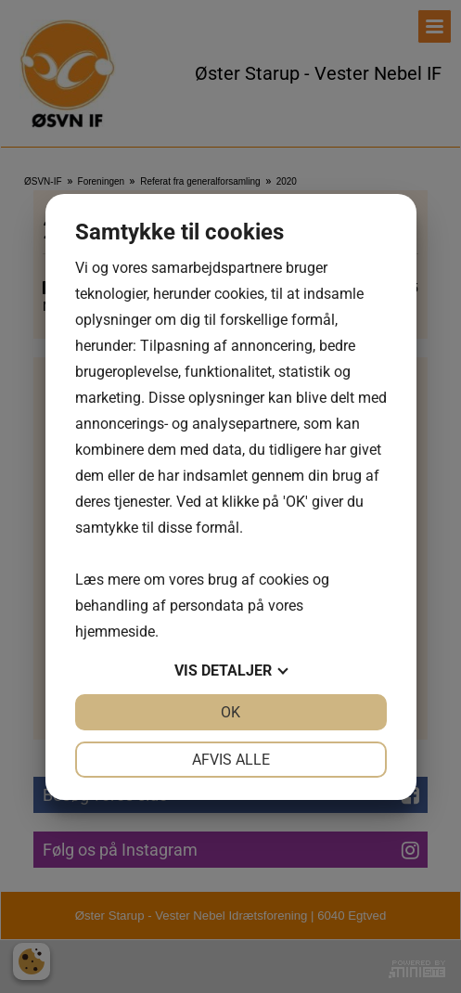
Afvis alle (231, 759)
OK (230, 712)
